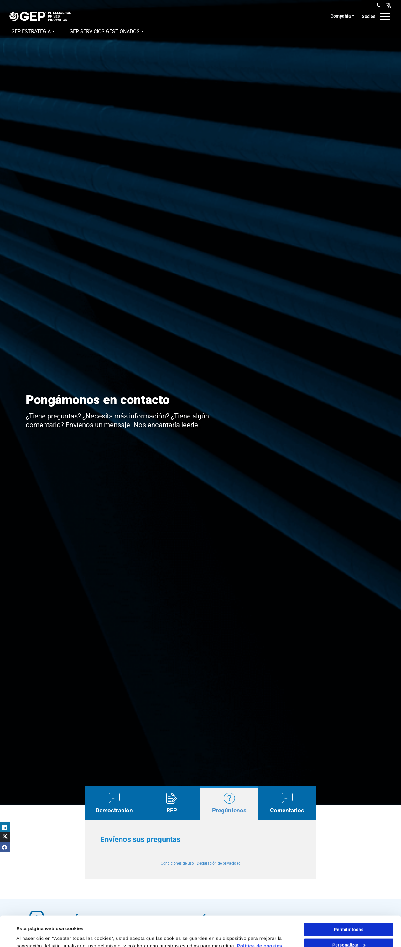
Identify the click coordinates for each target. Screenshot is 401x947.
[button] (388, 5)
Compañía (341, 16)
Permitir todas (348, 901)
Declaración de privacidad (219, 863)
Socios (368, 16)
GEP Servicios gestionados (105, 32)
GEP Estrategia (31, 32)
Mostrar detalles (34, 934)
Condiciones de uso (177, 863)
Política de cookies (259, 917)
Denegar (348, 931)
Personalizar (349, 916)
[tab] (114, 803)
